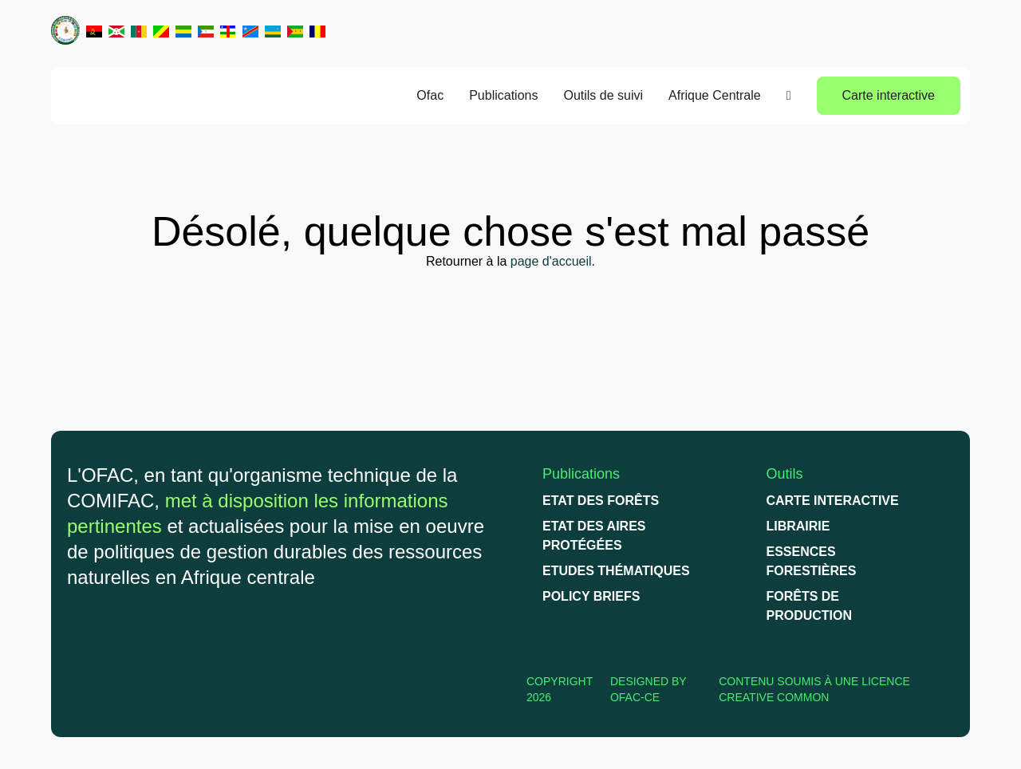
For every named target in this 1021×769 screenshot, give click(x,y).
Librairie (798, 526)
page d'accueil (551, 261)
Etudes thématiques (616, 571)
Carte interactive (889, 95)
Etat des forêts (600, 500)
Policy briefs (591, 596)
